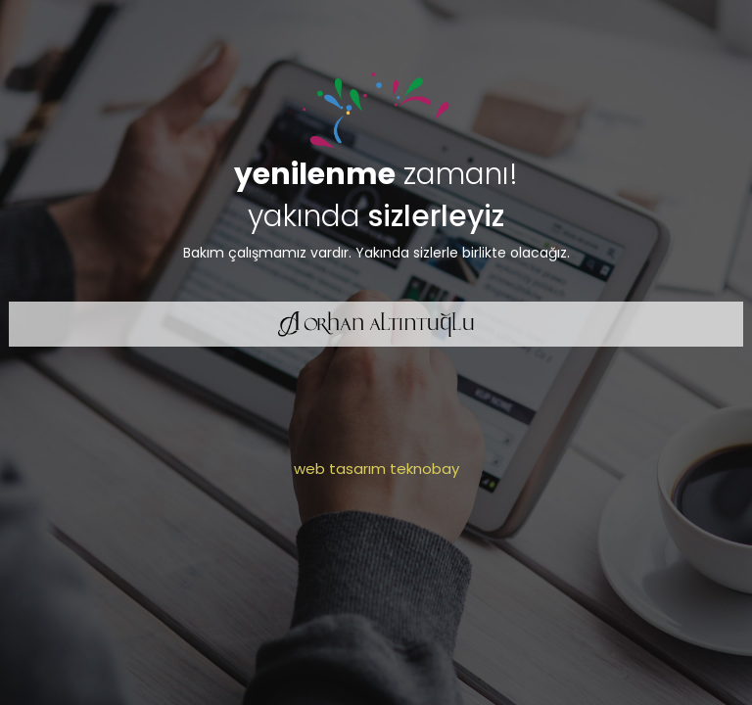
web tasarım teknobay (376, 468)
